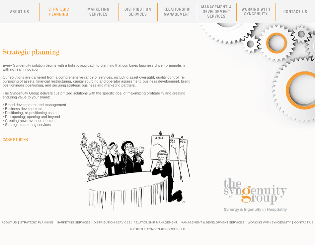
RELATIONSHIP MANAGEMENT (155, 222)
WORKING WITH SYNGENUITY (269, 222)
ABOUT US (9, 222)
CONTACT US (304, 222)
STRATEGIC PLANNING (36, 222)
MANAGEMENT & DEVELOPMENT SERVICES (212, 222)
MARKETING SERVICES (73, 222)
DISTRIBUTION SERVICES (112, 222)
